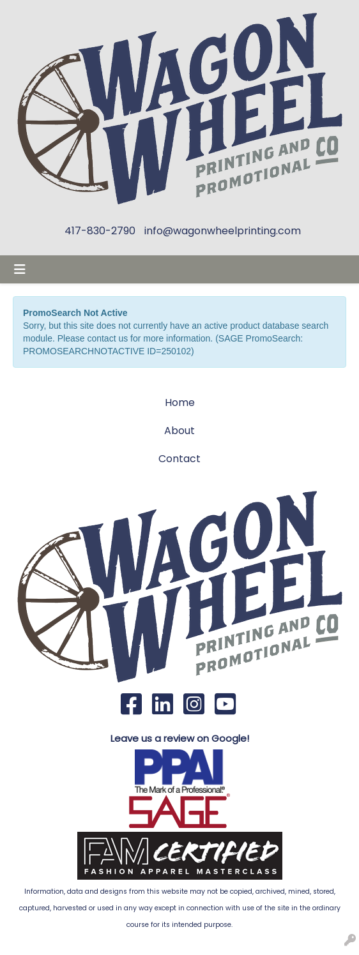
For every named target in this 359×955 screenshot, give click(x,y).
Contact (179, 458)
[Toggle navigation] (19, 269)
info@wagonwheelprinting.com (222, 230)
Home (180, 402)
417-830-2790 (100, 230)
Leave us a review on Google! (180, 738)
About (179, 430)
